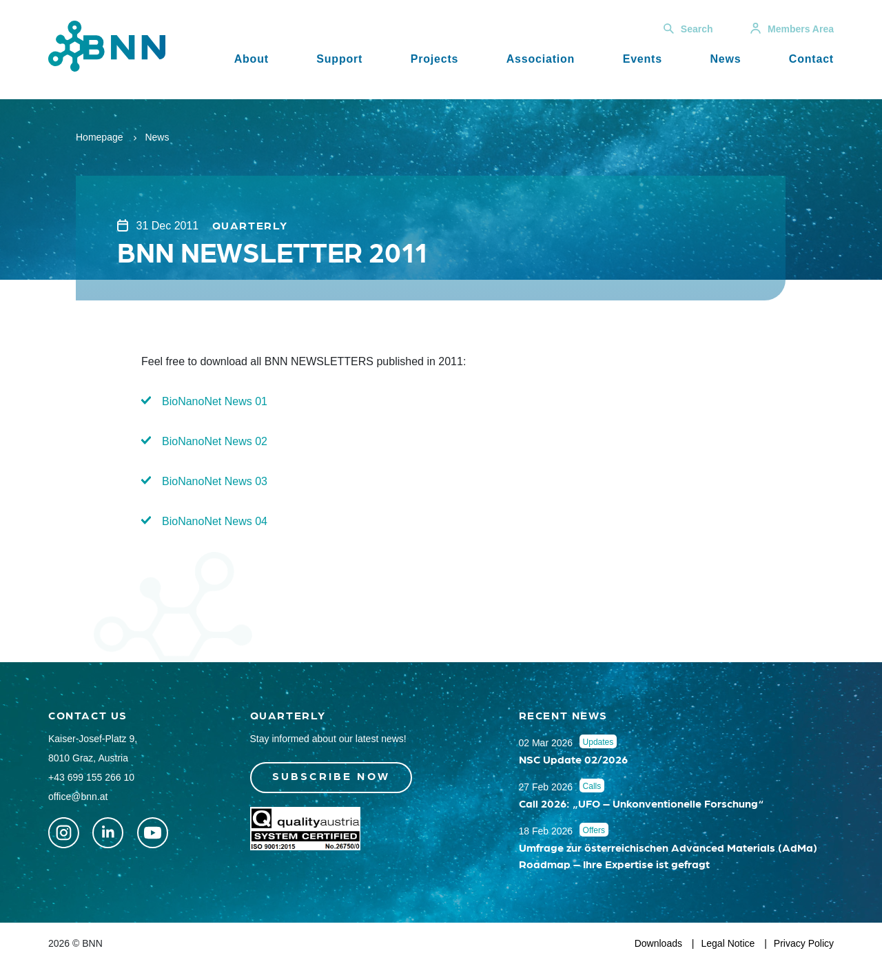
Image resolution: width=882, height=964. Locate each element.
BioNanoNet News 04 (214, 521)
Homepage (99, 137)
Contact (811, 59)
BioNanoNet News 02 (214, 441)
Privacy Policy (804, 943)
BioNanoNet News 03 (214, 481)
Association (540, 59)
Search (688, 28)
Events (642, 59)
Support (339, 59)
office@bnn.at (77, 796)
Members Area (792, 28)
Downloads (658, 943)
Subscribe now (331, 775)
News (725, 59)
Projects (435, 59)
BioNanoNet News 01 (214, 401)
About (251, 59)
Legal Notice (728, 943)
